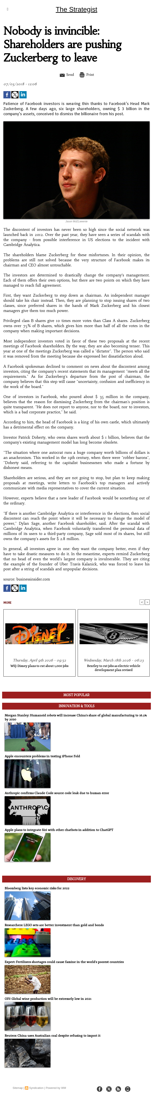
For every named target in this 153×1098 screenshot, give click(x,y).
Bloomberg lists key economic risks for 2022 (36, 888)
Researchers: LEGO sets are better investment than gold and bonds (52, 925)
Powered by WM (56, 1087)
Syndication (36, 1087)
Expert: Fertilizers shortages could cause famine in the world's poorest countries (62, 962)
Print (87, 74)
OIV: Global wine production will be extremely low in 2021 (46, 998)
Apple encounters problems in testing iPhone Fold (41, 756)
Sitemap (18, 1087)
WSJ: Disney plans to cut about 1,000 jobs (39, 666)
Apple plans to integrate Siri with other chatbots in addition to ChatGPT (57, 830)
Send (66, 74)
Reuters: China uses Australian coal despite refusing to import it (51, 1035)
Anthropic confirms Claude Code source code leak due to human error (55, 793)
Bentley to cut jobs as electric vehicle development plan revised (113, 668)
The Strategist (76, 9)
